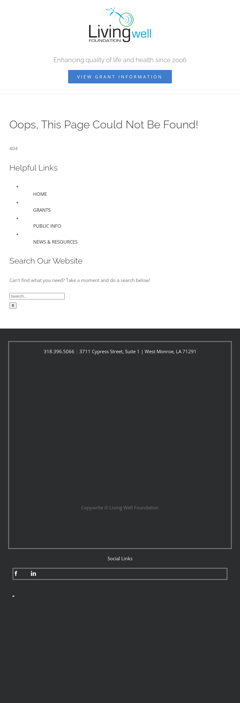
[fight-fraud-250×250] (120, 614)
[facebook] (15, 573)
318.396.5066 (59, 351)
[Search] (13, 305)
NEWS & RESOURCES (55, 242)
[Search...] (37, 296)
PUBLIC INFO (47, 226)
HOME (40, 194)
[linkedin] (33, 573)
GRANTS (42, 210)
